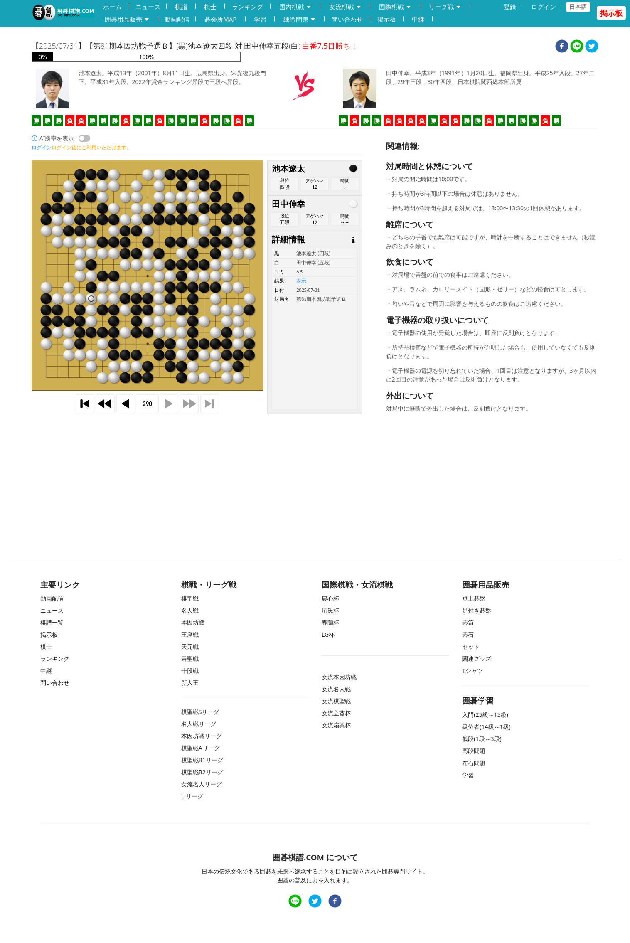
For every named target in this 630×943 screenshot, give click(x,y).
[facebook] (561, 47)
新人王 (190, 683)
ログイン (543, 6)
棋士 (210, 6)
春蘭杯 (330, 622)
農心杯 (330, 598)
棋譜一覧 (52, 622)
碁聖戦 (190, 658)
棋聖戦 (190, 598)
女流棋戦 (345, 6)
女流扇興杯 (336, 725)
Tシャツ (472, 671)
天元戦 (190, 646)
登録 (510, 6)
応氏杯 (330, 610)
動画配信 (177, 19)
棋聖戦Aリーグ (200, 748)
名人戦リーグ (198, 724)
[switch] (84, 138)
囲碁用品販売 (127, 19)
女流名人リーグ (201, 784)
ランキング (247, 6)
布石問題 (473, 763)
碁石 (468, 634)
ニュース (147, 6)
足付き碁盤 (476, 610)
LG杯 (328, 634)
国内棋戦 (295, 6)
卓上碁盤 (473, 598)
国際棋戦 (395, 6)
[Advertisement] (315, 477)
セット (471, 646)
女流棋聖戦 (336, 701)
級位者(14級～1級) (486, 727)
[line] (576, 47)
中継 (418, 19)
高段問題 (473, 751)
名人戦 (190, 610)
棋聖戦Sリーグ (200, 712)
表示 (301, 281)
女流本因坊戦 (339, 677)
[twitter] (591, 47)
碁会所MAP (220, 19)
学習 (260, 19)
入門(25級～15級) (485, 715)
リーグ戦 (445, 6)
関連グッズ (476, 658)
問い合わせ (347, 19)
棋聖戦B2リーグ (202, 772)
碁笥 (468, 622)
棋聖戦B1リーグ (202, 760)
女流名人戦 (336, 689)
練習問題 (299, 19)
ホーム (112, 6)
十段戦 (190, 671)
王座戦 (190, 634)
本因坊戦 (192, 622)
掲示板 (386, 19)
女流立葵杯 (336, 713)
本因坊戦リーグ (201, 736)
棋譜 (181, 6)
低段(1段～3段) (481, 739)
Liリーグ (192, 796)
